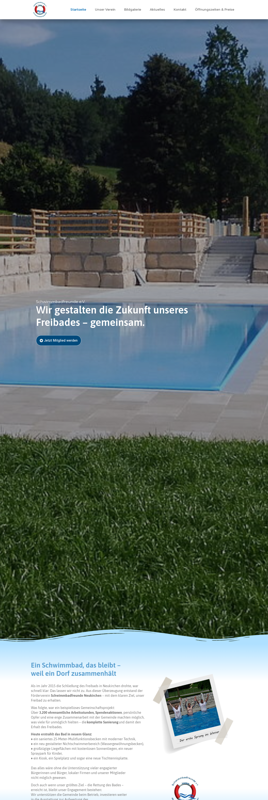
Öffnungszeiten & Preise (214, 10)
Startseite (78, 10)
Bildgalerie (132, 10)
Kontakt (180, 10)
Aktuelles (157, 10)
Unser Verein (105, 10)
